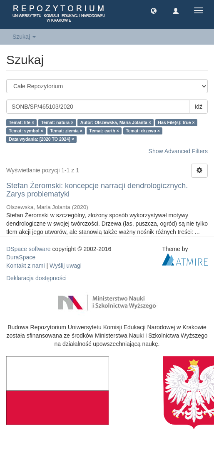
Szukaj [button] (24, 36)
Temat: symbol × (26, 130)
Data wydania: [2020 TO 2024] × (41, 139)
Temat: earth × (104, 130)
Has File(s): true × (176, 122)
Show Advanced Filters (178, 151)
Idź (198, 106)
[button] (153, 10)
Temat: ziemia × (66, 130)
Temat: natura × (57, 122)
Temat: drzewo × (143, 130)
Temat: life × (21, 122)
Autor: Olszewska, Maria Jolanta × (115, 122)
